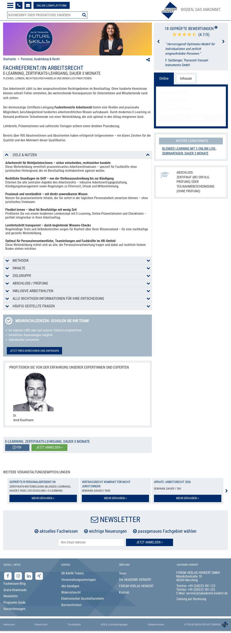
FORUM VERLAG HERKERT (136, 586)
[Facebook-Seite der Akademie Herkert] (8, 576)
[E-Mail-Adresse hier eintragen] (91, 542)
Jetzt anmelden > (49, 447)
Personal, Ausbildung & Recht (40, 59)
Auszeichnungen (14, 609)
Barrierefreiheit (71, 605)
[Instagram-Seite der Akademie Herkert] (19, 576)
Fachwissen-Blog (14, 584)
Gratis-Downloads (15, 590)
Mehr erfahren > (43, 498)
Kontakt (124, 592)
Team (122, 573)
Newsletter (10, 596)
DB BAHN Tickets (72, 573)
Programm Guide (14, 602)
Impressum (9, 624)
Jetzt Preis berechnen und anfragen (34, 350)
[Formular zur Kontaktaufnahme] (28, 5)
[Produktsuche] (47, 15)
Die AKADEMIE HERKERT (135, 580)
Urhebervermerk (156, 624)
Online (164, 78)
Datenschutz (41, 624)
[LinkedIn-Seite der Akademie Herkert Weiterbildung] (29, 576)
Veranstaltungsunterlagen (78, 580)
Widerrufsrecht (71, 592)
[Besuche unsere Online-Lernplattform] (51, 5)
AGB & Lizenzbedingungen (114, 624)
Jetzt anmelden (191, 118)
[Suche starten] (84, 15)
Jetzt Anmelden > (149, 542)
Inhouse (186, 78)
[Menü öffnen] (10, 5)
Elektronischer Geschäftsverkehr (82, 599)
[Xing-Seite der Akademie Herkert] (39, 576)
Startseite (9, 59)
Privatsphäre (74, 624)
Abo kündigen (70, 586)
